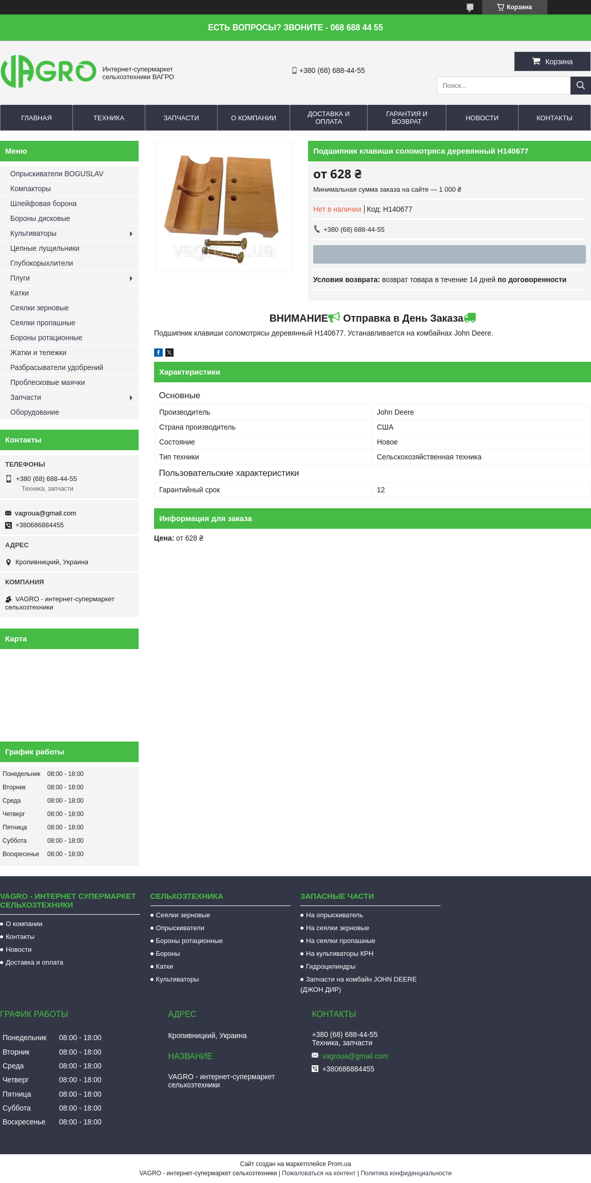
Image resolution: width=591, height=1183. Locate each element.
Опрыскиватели (180, 928)
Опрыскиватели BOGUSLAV (56, 174)
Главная (36, 118)
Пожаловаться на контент (318, 1173)
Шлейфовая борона (43, 203)
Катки (19, 293)
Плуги (20, 278)
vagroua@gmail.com (45, 513)
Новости (482, 118)
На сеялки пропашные (340, 941)
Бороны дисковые (40, 218)
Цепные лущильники (45, 248)
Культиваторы (33, 233)
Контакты (555, 118)
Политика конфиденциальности (405, 1173)
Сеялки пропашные (42, 323)
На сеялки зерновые (337, 928)
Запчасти (181, 118)
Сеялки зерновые (39, 308)
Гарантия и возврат (406, 117)
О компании (253, 118)
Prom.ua (339, 1164)
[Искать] (580, 86)
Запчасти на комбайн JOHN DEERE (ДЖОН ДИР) (358, 984)
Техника (108, 118)
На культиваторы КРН (339, 953)
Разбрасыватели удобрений (56, 367)
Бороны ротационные (46, 338)
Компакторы (30, 188)
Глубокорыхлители (41, 263)
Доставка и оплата (329, 117)
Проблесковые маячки (47, 382)
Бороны (168, 953)
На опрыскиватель (334, 915)
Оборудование (34, 412)
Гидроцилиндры (331, 966)
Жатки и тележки (38, 352)
